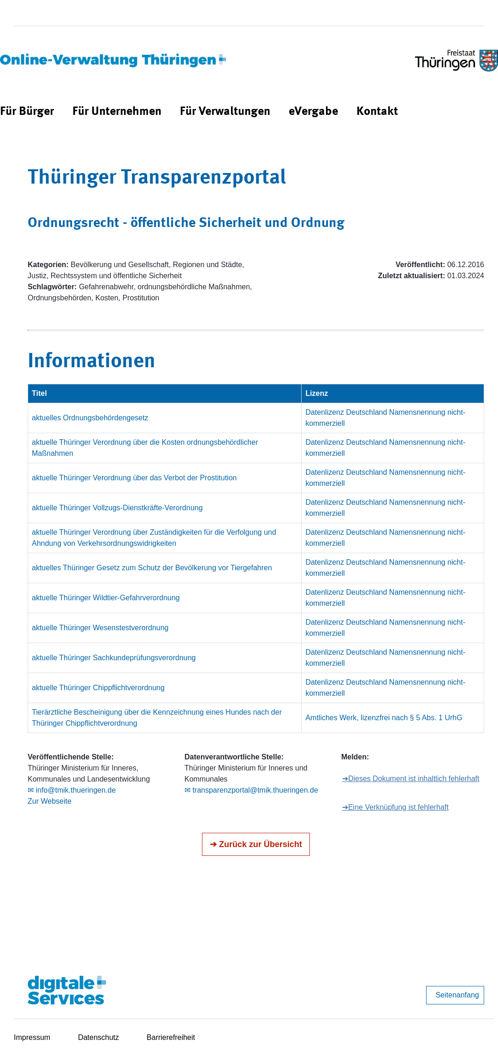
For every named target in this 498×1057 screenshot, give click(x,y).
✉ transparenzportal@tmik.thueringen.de (251, 790)
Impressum (32, 1037)
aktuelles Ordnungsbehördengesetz (90, 418)
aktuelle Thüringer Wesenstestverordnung (100, 628)
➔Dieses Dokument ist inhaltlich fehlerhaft (411, 778)
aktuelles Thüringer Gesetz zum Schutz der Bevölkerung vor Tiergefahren (152, 568)
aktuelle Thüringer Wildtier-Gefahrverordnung (106, 598)
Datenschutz (98, 1037)
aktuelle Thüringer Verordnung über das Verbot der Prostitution (134, 478)
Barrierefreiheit (171, 1037)
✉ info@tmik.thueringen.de (72, 790)
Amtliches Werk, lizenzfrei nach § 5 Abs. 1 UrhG (383, 718)
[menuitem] (27, 112)
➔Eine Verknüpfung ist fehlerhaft (395, 807)
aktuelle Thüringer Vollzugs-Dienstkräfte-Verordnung (117, 508)
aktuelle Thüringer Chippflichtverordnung (98, 688)
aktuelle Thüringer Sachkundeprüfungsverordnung (114, 658)
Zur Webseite (49, 801)
